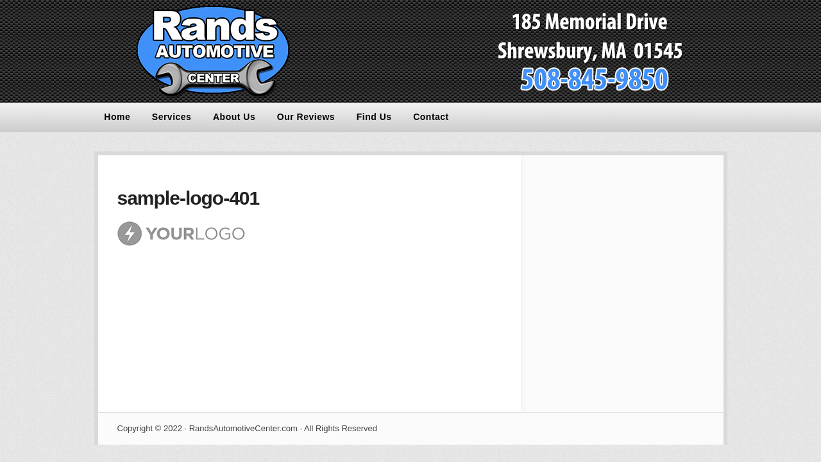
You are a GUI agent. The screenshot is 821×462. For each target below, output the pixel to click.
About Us (234, 117)
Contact (431, 117)
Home (117, 117)
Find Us (374, 117)
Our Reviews (306, 117)
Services (172, 117)
